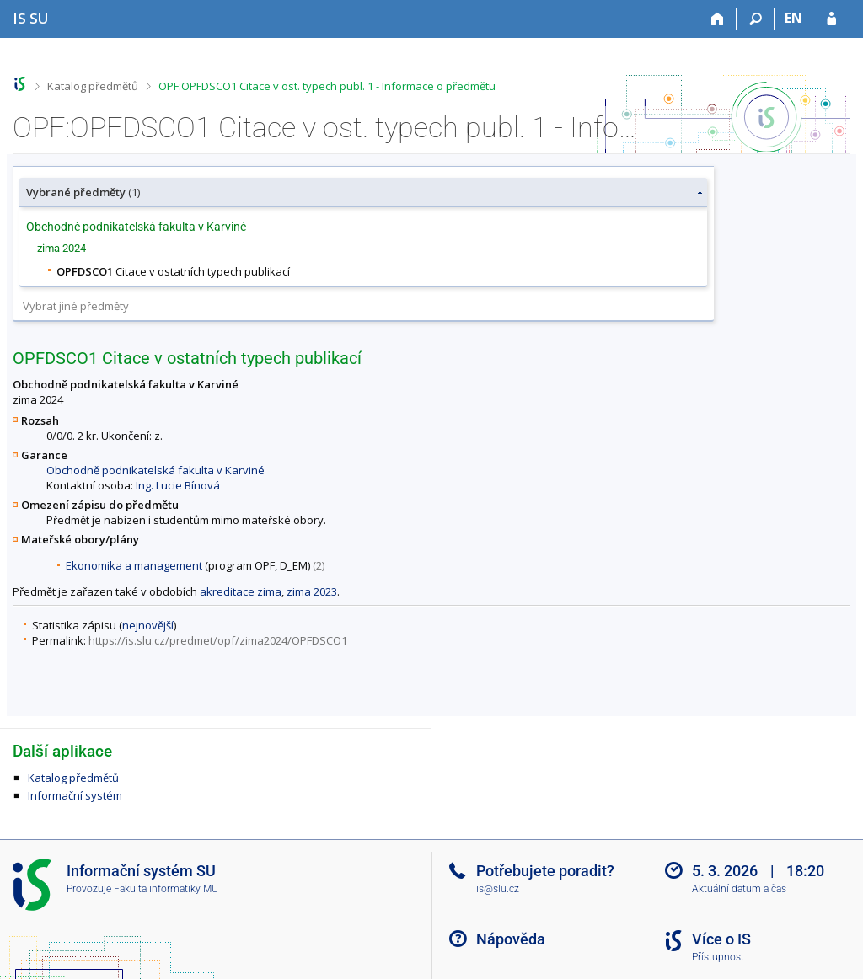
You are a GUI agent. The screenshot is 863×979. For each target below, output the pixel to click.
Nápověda (510, 939)
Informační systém (75, 795)
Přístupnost (718, 957)
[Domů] (718, 19)
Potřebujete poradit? (545, 871)
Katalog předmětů (92, 86)
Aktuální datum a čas (739, 889)
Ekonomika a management (134, 565)
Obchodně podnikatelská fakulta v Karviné (155, 470)
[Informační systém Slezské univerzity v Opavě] (31, 18)
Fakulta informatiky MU (166, 889)
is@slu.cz (497, 889)
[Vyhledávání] (756, 19)
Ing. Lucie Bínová (178, 485)
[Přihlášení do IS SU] (831, 19)
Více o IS (721, 939)
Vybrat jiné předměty (76, 305)
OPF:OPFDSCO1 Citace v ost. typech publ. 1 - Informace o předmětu (327, 86)
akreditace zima (240, 591)
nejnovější (148, 625)
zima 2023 (312, 591)
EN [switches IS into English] (793, 17)
